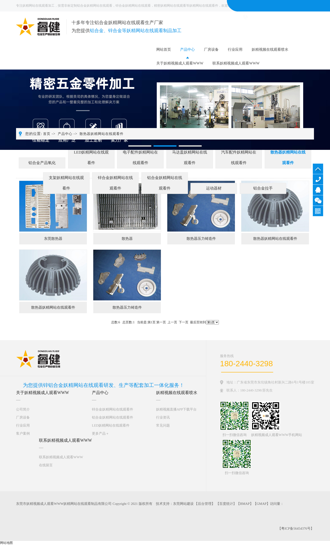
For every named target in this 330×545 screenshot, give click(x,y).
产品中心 (187, 49)
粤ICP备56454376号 (296, 528)
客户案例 (23, 433)
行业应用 (235, 49)
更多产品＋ (100, 433)
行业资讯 (163, 417)
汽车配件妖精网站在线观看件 (238, 157)
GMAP (262, 504)
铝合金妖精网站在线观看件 (164, 183)
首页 (46, 134)
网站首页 (163, 49)
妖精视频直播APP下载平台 (176, 409)
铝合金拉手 (263, 188)
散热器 (127, 238)
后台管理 (205, 504)
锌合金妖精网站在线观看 (133, 5)
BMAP (245, 504)
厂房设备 (211, 49)
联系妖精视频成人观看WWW (235, 63)
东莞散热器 (53, 238)
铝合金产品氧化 (42, 163)
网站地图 (6, 543)
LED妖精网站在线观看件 (91, 157)
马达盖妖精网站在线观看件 (189, 157)
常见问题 (163, 425)
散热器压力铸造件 (201, 238)
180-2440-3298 (318, 179)
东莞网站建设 (183, 504)
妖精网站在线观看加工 (38, 5)
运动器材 (214, 188)
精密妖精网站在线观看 (170, 5)
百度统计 (226, 504)
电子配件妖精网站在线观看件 (140, 157)
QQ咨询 (318, 190)
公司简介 (23, 409)
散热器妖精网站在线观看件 (102, 134)
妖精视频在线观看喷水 (270, 49)
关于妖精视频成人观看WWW (179, 63)
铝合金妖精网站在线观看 (94, 5)
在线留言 (46, 465)
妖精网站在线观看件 (203, 5)
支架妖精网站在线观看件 (66, 183)
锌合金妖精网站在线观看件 (115, 183)
